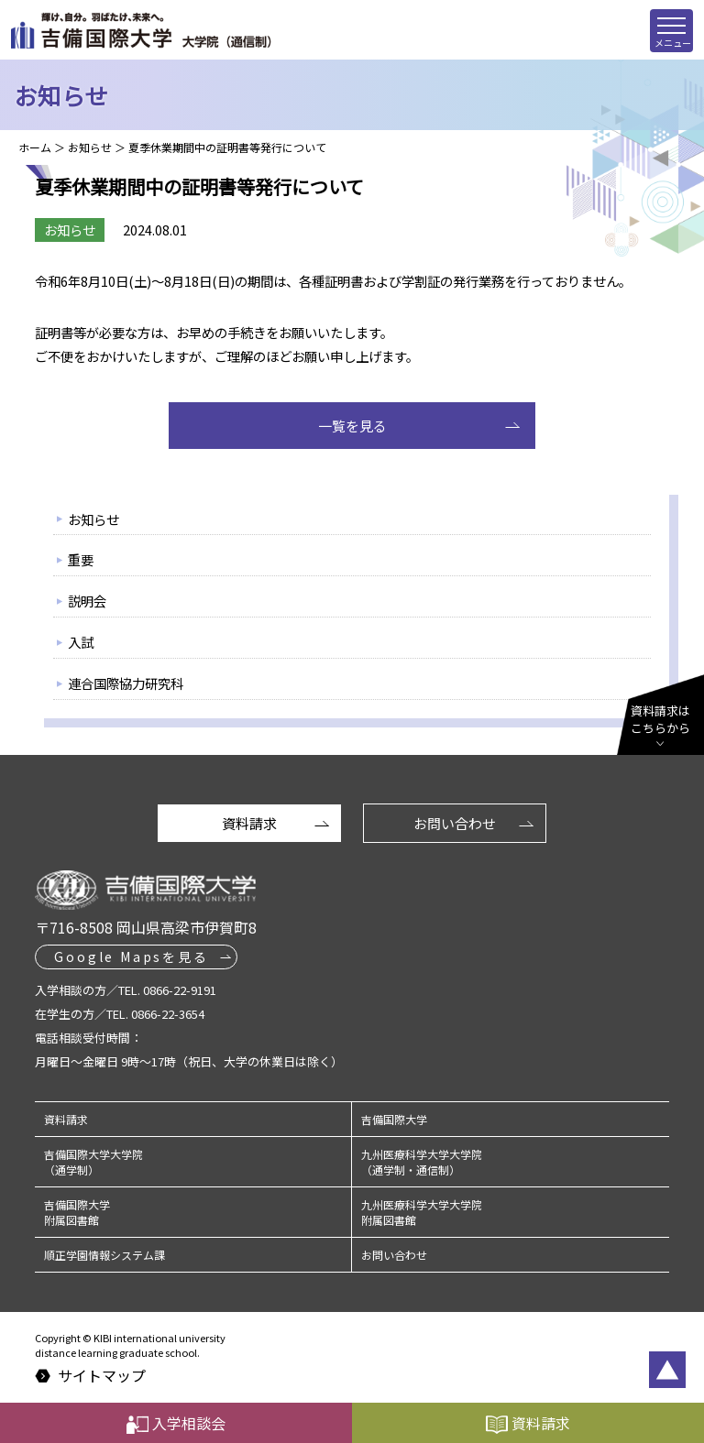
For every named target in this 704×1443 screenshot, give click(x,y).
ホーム (34, 147)
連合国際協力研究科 (125, 683)
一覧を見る (352, 425)
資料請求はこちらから (660, 719)
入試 (81, 641)
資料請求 (249, 823)
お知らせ (90, 147)
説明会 (87, 600)
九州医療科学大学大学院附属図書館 (421, 1212)
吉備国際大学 (394, 1119)
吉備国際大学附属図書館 (77, 1212)
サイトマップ (102, 1376)
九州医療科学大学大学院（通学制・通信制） (421, 1161)
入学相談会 (176, 1423)
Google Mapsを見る (131, 956)
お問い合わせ (454, 823)
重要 (81, 559)
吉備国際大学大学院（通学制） (93, 1161)
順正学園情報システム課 (104, 1255)
